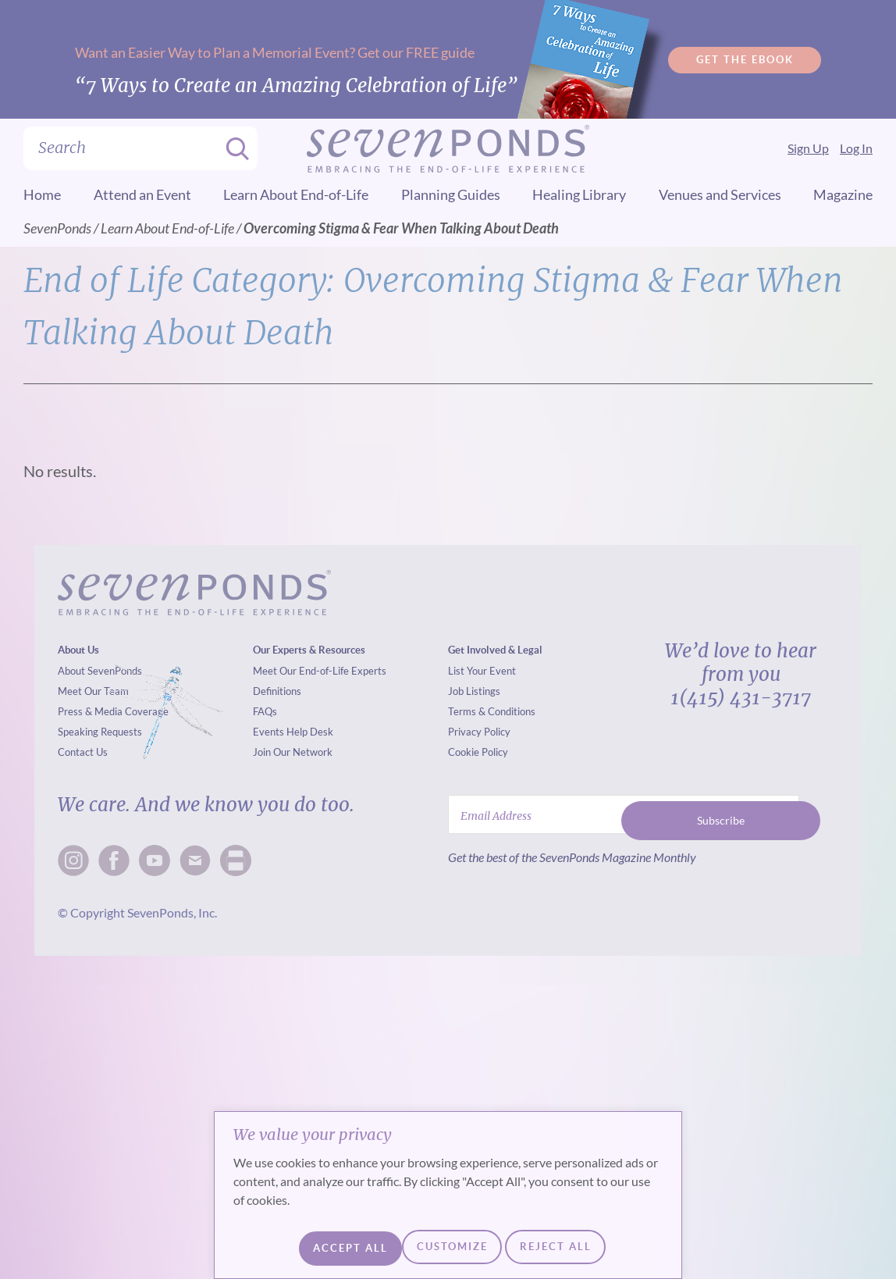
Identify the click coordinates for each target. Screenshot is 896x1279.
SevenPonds (57, 228)
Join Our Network (292, 752)
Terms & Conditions (491, 711)
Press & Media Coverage (113, 711)
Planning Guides (450, 194)
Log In (856, 148)
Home (42, 194)
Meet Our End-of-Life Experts (319, 670)
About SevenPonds (100, 670)
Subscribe (721, 814)
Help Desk (309, 731)
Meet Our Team (93, 691)
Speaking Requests (100, 731)
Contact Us (83, 752)
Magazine (843, 194)
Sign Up (808, 148)
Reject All (452, 1248)
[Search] (232, 148)
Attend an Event (142, 194)
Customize (333, 1248)
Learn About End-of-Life (295, 194)
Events (268, 731)
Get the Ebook (745, 59)
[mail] (195, 860)
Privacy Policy (479, 731)
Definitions (277, 691)
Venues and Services (720, 194)
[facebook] (114, 860)
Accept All (572, 1248)
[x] (154, 860)
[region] (448, 1198)
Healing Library (579, 194)
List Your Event (482, 670)
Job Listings (474, 691)
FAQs (265, 711)
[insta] (73, 860)
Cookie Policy (478, 752)
